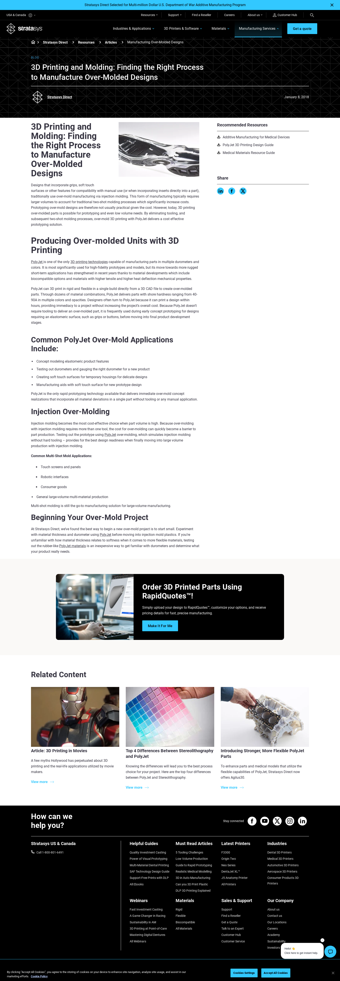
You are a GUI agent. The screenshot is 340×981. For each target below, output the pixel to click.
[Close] (332, 5)
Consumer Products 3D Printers (283, 880)
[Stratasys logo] (24, 28)
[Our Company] (288, 902)
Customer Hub (285, 15)
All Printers (228, 884)
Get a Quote (229, 922)
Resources (148, 15)
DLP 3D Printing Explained (193, 890)
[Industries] (288, 845)
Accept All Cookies (276, 972)
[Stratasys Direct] (73, 42)
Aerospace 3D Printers (282, 871)
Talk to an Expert (232, 928)
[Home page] (32, 42)
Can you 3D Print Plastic (192, 884)
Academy (273, 935)
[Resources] (100, 42)
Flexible (181, 915)
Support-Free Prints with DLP (149, 878)
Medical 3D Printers (280, 858)
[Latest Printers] (242, 845)
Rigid (179, 909)
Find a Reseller (201, 15)
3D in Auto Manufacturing (193, 878)
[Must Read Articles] (196, 845)
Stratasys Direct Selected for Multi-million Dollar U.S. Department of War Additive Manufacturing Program (165, 5)
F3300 (225, 852)
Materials (218, 29)
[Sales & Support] (242, 902)
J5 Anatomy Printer (234, 878)
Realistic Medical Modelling (194, 871)
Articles (111, 42)
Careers (229, 15)
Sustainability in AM (143, 922)
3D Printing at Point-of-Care (148, 928)
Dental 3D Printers (279, 852)
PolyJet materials (72, 546)
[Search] (312, 15)
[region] (170, 973)
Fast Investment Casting (146, 909)
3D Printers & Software (181, 29)
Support (173, 15)
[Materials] (196, 902)
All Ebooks (137, 884)
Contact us (274, 915)
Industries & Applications (132, 29)
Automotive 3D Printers (283, 865)
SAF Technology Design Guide (149, 871)
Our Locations (276, 922)
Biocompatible (185, 922)
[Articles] (122, 42)
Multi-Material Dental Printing (149, 865)
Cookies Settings (244, 972)
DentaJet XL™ (230, 871)
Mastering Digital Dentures (147, 935)
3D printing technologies (89, 262)
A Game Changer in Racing (147, 915)
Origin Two (228, 858)
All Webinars (138, 941)
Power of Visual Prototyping (148, 858)
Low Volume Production (192, 858)
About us (254, 15)
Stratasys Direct (55, 42)
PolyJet (37, 262)
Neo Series (228, 865)
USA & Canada (21, 15)
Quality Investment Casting (148, 852)
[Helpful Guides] (150, 845)
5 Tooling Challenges (189, 852)
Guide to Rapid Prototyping (194, 865)
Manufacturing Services (257, 29)
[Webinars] (150, 902)
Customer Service (233, 941)
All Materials (184, 928)
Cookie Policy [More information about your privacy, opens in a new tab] (39, 976)
